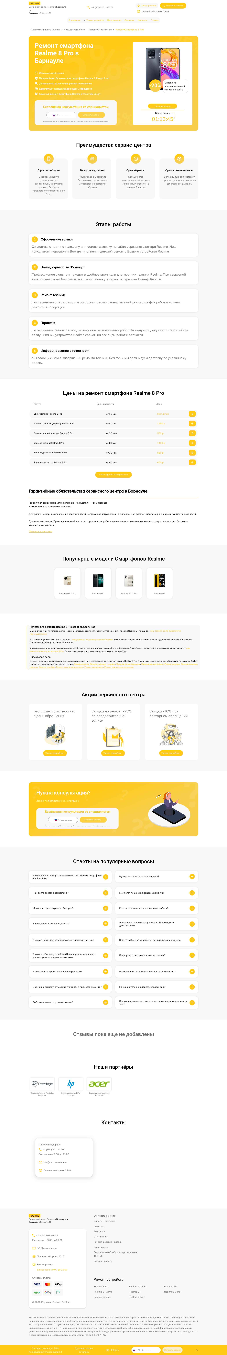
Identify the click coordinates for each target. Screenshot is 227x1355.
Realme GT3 (171, 1286)
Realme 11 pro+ (173, 1291)
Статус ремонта (146, 5)
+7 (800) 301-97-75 (102, 7)
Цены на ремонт (163, 106)
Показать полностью (40, 531)
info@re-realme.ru (44, 1248)
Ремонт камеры (172, 664)
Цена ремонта (114, 20)
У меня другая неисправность (113, 474)
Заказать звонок (172, 5)
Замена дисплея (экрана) (102, 664)
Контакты (142, 20)
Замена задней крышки (128, 664)
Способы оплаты (103, 1260)
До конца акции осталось (84, 1350)
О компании (74, 20)
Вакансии (129, 20)
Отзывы (155, 20)
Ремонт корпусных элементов (118, 667)
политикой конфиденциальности (96, 121)
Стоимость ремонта (105, 1215)
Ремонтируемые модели (107, 1241)
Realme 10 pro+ (102, 1296)
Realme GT (135, 1291)
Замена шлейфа (47, 667)
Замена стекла (81, 664)
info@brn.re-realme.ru (53, 1162)
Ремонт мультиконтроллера (69, 667)
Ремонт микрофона (93, 667)
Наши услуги (101, 1247)
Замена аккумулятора (152, 664)
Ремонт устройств (95, 20)
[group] (42, 1087)
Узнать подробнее (54, 753)
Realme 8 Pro (101, 1286)
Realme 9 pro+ (137, 1296)
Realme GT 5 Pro (138, 1286)
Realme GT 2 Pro (103, 1291)
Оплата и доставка (104, 1220)
